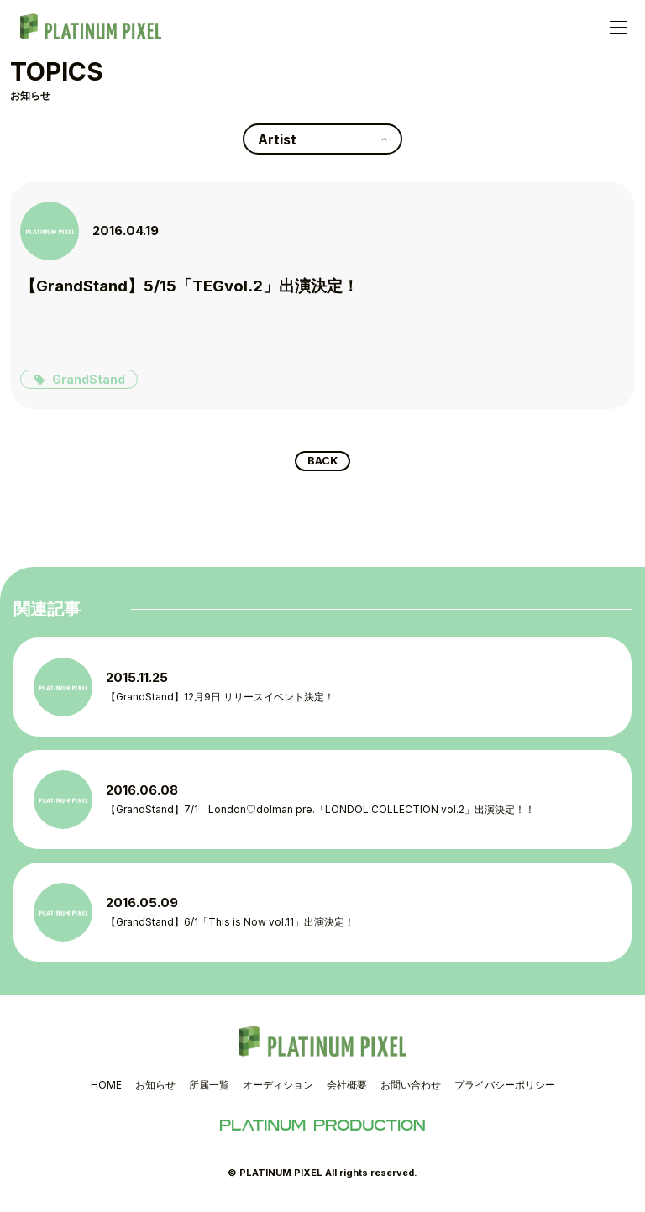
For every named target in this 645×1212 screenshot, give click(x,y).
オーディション (278, 1088)
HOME (106, 1088)
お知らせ (155, 1088)
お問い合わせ (410, 1088)
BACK (323, 462)
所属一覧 (209, 1088)
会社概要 (347, 1088)
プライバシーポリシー (504, 1088)
